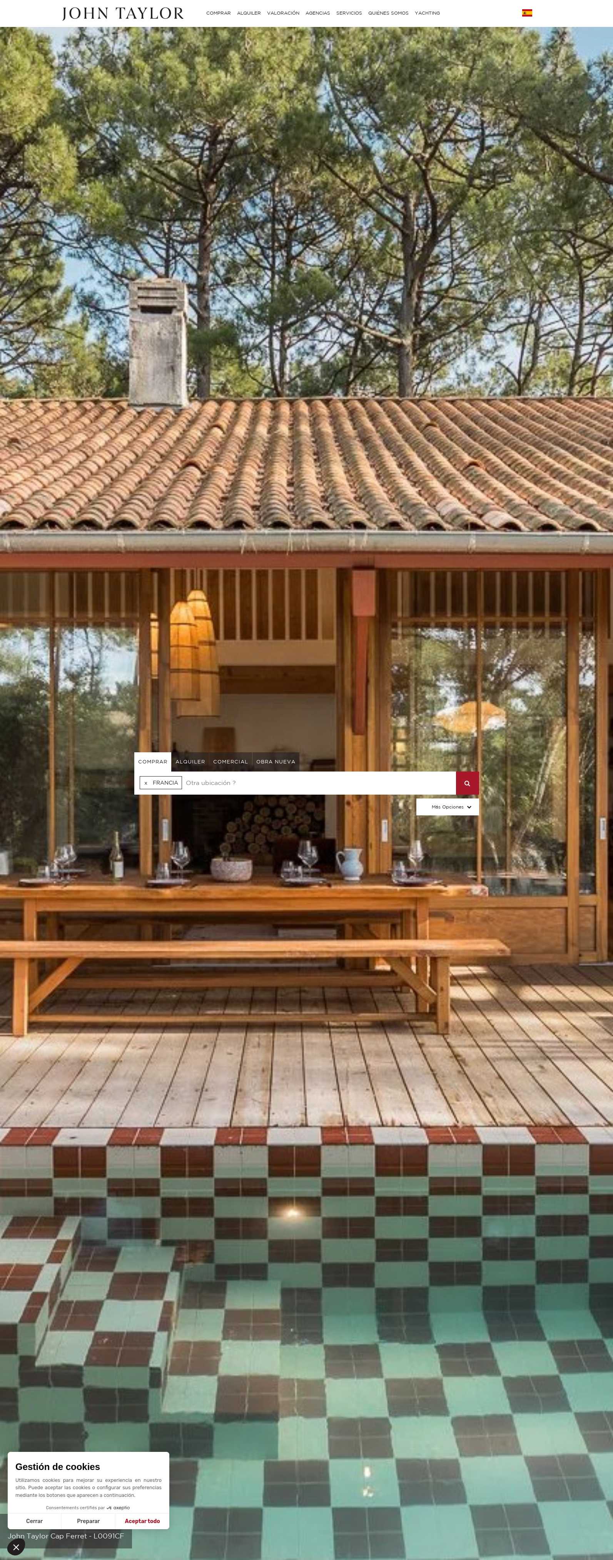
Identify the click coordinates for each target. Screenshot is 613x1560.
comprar (152, 762)
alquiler (190, 762)
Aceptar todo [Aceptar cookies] (142, 1521)
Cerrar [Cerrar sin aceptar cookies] (34, 1521)
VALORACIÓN (283, 12)
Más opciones (448, 806)
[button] (16, 1547)
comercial (230, 762)
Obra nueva (276, 762)
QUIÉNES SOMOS (388, 12)
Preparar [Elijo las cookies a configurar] (88, 1521)
